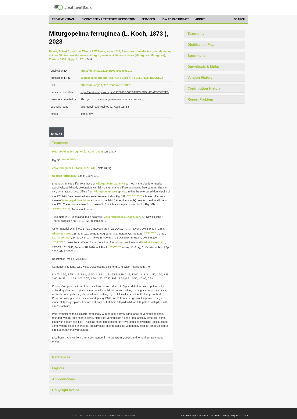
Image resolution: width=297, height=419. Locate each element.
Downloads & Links (203, 67)
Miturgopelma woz (105, 191)
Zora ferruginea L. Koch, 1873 (122, 216)
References (61, 357)
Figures (58, 368)
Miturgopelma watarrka (110, 183)
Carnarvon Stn (61, 237)
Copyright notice (65, 390)
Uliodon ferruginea (64, 175)
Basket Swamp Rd (153, 242)
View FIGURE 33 (69, 159)
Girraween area (62, 233)
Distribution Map (201, 45)
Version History (200, 78)
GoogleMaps (150, 232)
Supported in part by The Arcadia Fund (200, 415)
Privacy (225, 415)
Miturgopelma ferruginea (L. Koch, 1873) (77, 151)
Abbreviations (63, 379)
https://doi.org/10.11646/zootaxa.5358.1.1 (106, 70)
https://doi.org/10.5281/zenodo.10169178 (106, 85)
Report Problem (200, 99)
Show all (56, 133)
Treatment (60, 143)
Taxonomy (196, 34)
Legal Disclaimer (239, 415)
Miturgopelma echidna (76, 200)
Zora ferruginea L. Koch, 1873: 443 (73, 168)
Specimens (197, 56)
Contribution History (204, 88)
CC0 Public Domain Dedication (119, 415)
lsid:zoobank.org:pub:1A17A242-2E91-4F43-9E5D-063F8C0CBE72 (122, 77)
